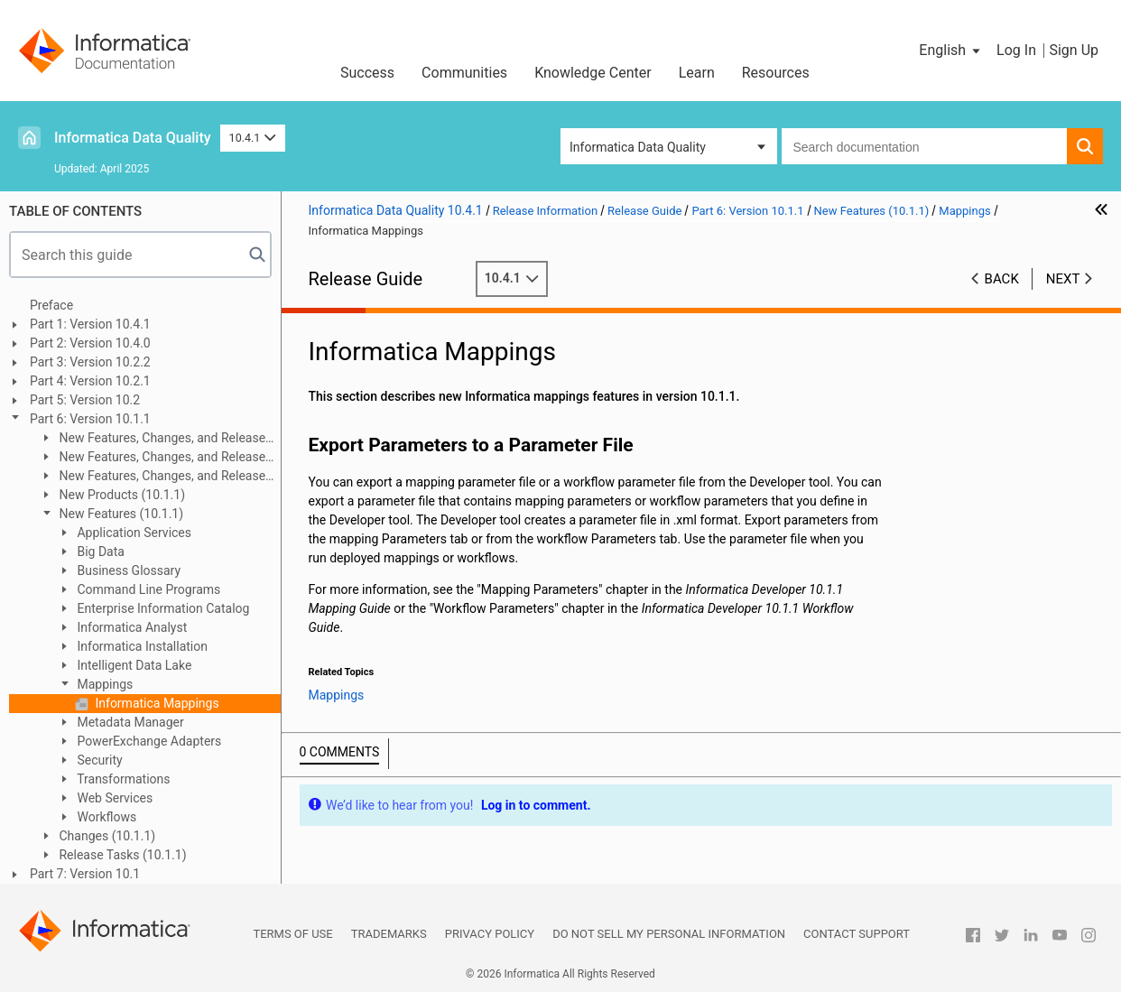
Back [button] (1002, 279)
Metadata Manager (129, 722)
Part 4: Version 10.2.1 (90, 381)
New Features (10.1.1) (119, 513)
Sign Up (1073, 50)
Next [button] (1063, 279)
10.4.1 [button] (252, 137)
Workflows (105, 817)
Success (367, 72)
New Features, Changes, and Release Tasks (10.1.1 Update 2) (152, 458)
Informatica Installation (141, 646)
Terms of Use (292, 934)
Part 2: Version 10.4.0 (90, 343)
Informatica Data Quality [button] (638, 147)
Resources (776, 72)
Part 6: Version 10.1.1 (90, 419)
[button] (950, 50)
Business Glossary (127, 570)
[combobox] (924, 146)
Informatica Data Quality (132, 137)
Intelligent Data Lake (132, 665)
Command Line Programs (147, 589)
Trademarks (389, 934)
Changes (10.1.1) (105, 836)
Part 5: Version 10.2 (85, 400)
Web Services (113, 798)
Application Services (132, 532)
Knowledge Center (593, 72)
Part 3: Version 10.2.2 (90, 362)
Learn (697, 72)
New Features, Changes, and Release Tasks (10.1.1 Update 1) (152, 477)
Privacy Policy (489, 934)
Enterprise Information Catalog (161, 608)
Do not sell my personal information (668, 934)
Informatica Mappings (155, 703)
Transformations (122, 779)
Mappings (103, 684)
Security (98, 760)
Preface (51, 305)
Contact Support (856, 934)
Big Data (99, 551)
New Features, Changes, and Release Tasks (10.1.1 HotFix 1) (152, 439)
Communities (464, 72)
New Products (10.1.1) (120, 494)
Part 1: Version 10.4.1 (90, 324)
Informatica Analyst (130, 627)
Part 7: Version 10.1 (85, 874)
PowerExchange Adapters (147, 741)
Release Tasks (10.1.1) (121, 855)
